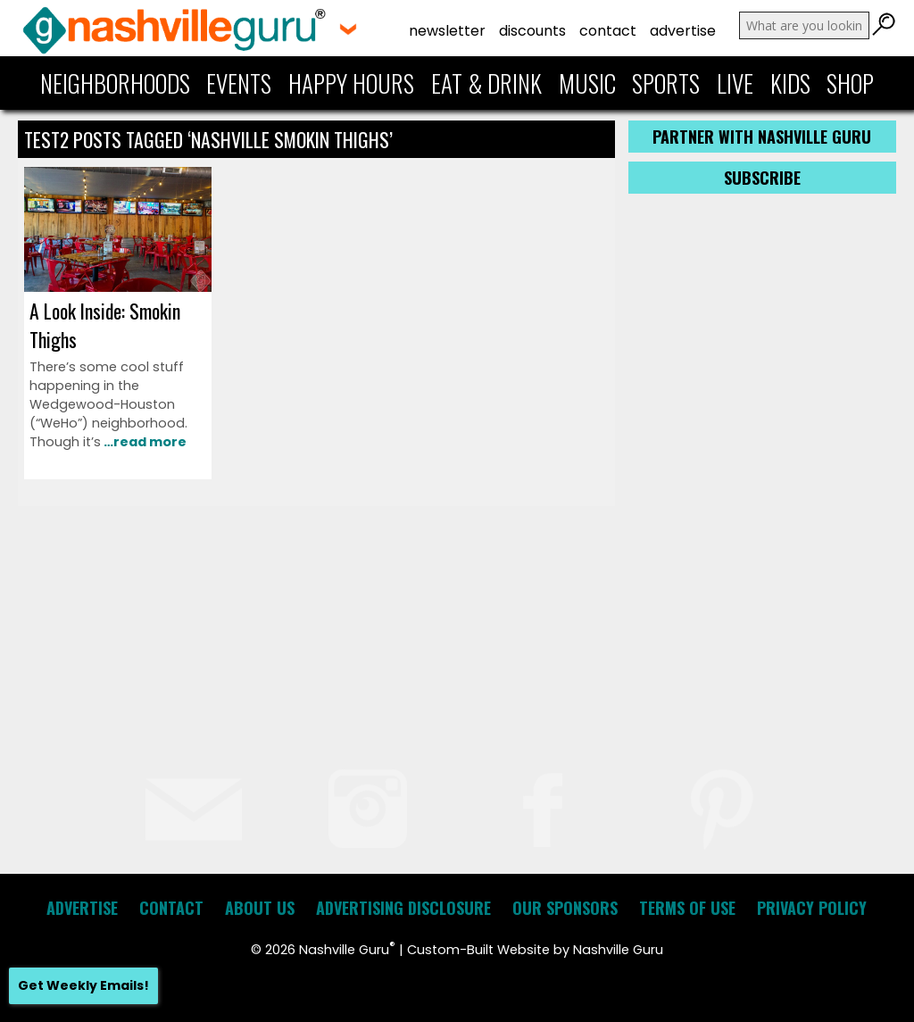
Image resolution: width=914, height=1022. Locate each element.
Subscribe (762, 177)
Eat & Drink (486, 83)
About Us (260, 907)
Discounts (532, 31)
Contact (607, 31)
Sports (666, 83)
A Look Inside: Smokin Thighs (104, 324)
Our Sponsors (565, 907)
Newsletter (447, 31)
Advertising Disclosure (403, 907)
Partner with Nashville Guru (761, 136)
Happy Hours (351, 83)
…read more (144, 442)
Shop (850, 83)
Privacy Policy (812, 907)
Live (735, 83)
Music (587, 83)
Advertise (683, 31)
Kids (790, 83)
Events (238, 83)
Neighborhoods (115, 83)
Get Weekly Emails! (83, 985)
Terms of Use (687, 907)
